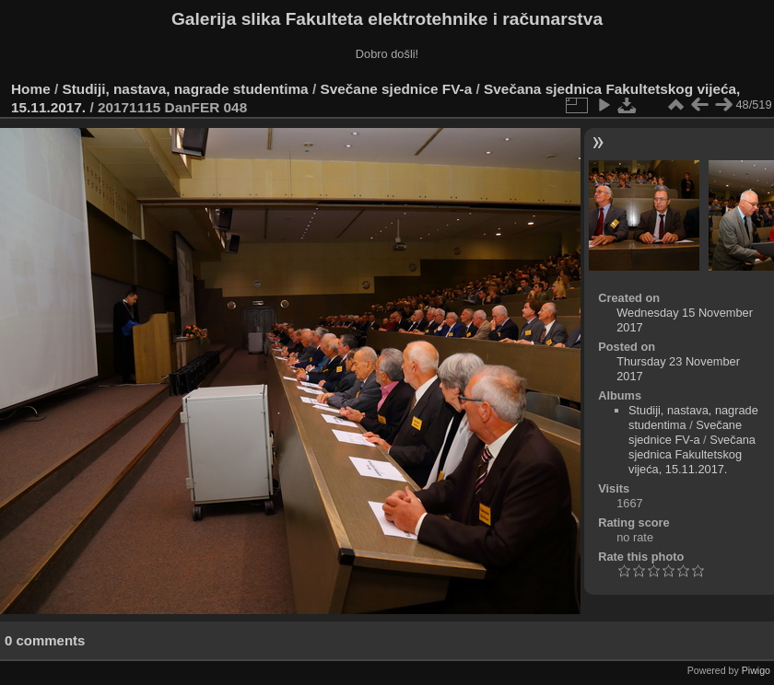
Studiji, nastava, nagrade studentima (186, 89)
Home (31, 89)
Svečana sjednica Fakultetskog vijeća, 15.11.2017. (692, 454)
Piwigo (756, 670)
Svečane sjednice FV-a (396, 89)
